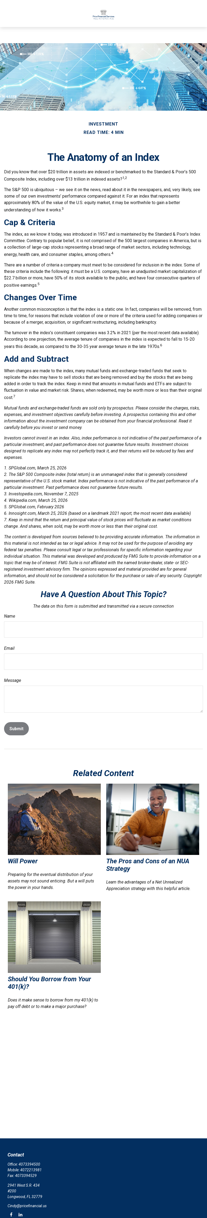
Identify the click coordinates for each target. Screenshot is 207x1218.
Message (12, 680)
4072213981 (31, 1170)
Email (9, 648)
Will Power (23, 861)
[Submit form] (16, 728)
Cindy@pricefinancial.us (27, 1206)
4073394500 (29, 1164)
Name (9, 616)
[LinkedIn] (20, 1214)
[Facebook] (11, 1214)
